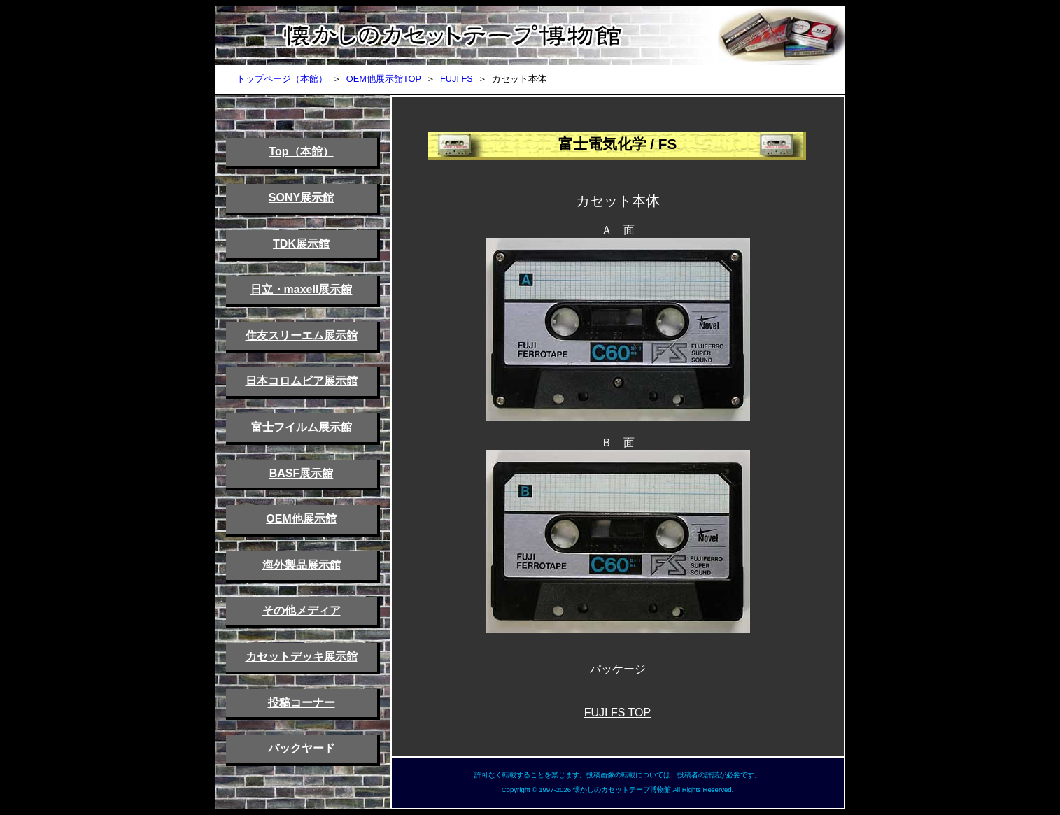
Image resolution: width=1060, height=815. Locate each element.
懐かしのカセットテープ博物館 (623, 789)
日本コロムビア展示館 (302, 381)
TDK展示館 (301, 244)
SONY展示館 (301, 198)
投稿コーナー (301, 703)
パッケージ (618, 669)
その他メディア (301, 610)
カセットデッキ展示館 (302, 656)
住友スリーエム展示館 (302, 335)
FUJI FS (456, 78)
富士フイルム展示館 (301, 427)
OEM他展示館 (301, 519)
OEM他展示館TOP (383, 78)
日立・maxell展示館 (301, 289)
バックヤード (301, 748)
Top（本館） (301, 151)
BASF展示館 (301, 473)
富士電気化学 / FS (617, 144)
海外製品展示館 (301, 565)
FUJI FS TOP (617, 712)
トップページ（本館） (281, 78)
